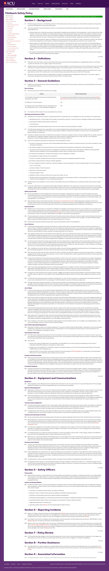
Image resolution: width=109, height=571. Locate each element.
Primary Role (9, 53)
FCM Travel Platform (76, 351)
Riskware (45, 504)
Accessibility (6, 564)
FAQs (71, 3)
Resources (65, 3)
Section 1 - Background (9, 17)
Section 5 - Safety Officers (10, 51)
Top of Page (100, 56)
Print (67, 9)
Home (33, 3)
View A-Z (40, 3)
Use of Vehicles (10, 30)
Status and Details (21, 9)
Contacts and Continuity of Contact (13, 48)
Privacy (18, 564)
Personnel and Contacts (11, 49)
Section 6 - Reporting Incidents (11, 57)
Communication (9, 28)
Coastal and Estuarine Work (11, 37)
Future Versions (58, 9)
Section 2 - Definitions (9, 19)
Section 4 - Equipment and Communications (13, 41)
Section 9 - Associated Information (11, 62)
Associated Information (34, 9)
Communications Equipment (12, 46)
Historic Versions (47, 9)
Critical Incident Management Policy (40, 524)
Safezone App (57, 212)
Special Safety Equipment (11, 44)
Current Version (9, 9)
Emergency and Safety (27, 564)
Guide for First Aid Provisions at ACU (65, 201)
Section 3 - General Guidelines (11, 21)
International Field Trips (11, 35)
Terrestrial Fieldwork (10, 39)
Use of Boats (9, 32)
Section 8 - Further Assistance (11, 60)
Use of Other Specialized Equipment (13, 33)
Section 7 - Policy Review (10, 58)
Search (47, 3)
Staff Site (78, 3)
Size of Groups (9, 23)
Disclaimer (13, 564)
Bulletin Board (56, 3)
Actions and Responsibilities (12, 55)
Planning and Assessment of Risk (12, 24)
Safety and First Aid (10, 26)
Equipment (9, 42)
